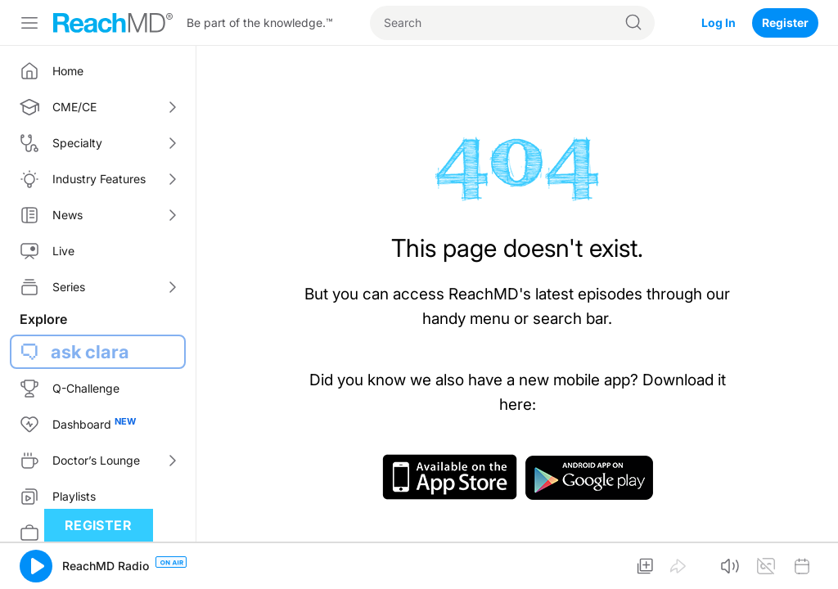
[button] (36, 566)
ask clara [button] (90, 351)
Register (785, 22)
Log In (718, 22)
